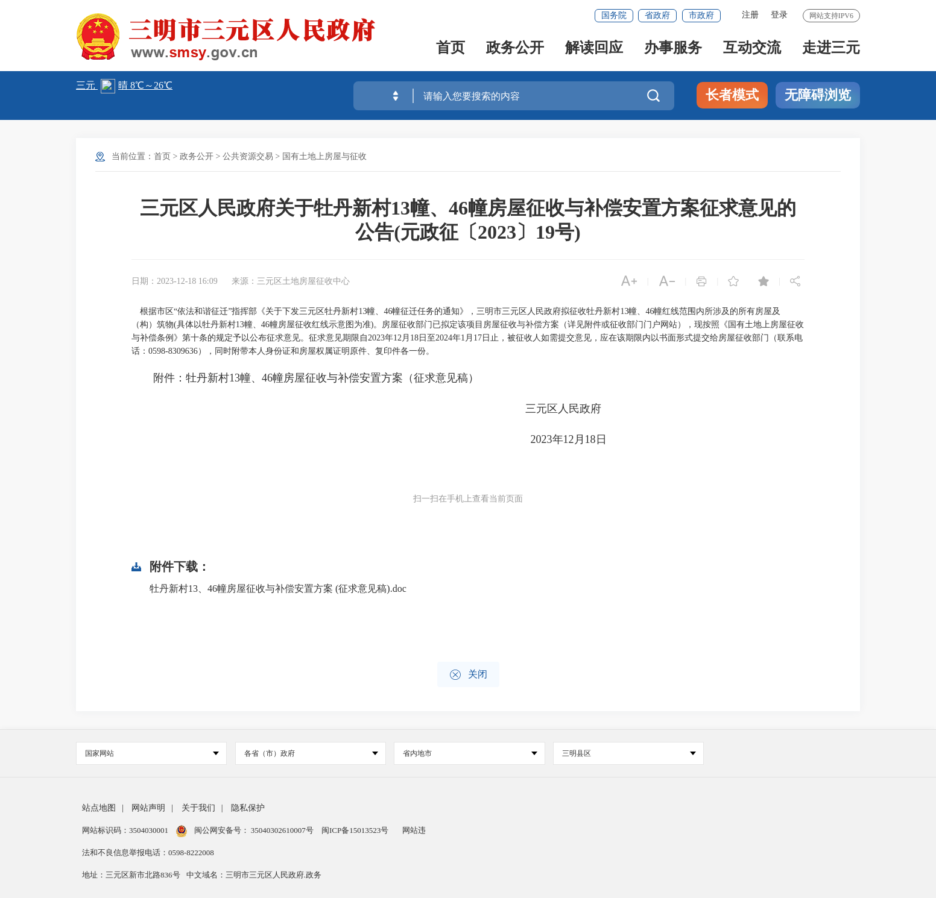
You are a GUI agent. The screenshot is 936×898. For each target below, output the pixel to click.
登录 (779, 14)
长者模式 (732, 94)
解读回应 (594, 49)
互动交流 (752, 49)
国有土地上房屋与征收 (324, 156)
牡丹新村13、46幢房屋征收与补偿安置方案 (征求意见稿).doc (278, 588)
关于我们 (198, 807)
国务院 (614, 15)
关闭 (468, 674)
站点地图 (99, 807)
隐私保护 (248, 807)
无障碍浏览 (818, 94)
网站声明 (148, 807)
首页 (450, 49)
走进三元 (831, 49)
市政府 (701, 15)
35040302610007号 (282, 830)
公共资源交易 (248, 156)
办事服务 (673, 49)
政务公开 (515, 49)
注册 (750, 14)
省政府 (657, 15)
